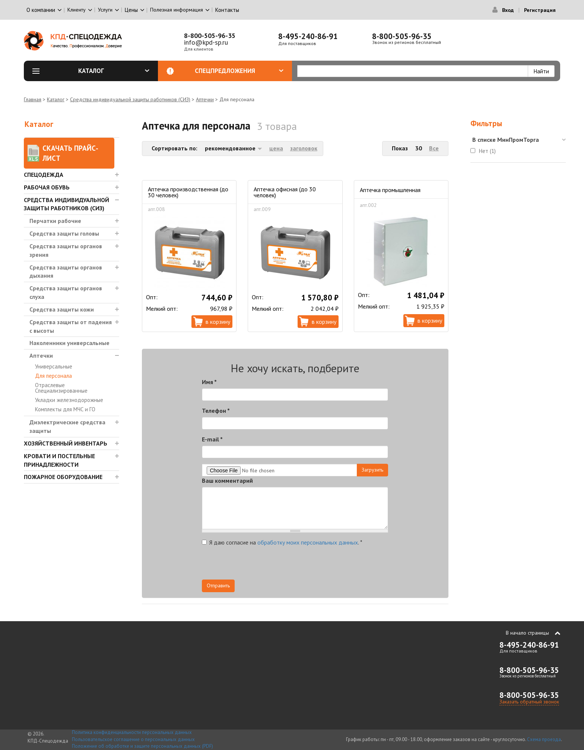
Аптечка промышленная (390, 190)
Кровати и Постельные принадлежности (59, 460)
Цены (131, 9)
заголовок (303, 148)
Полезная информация (176, 9)
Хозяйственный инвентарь (65, 443)
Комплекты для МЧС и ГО (65, 409)
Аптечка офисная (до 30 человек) (285, 192)
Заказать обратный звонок (529, 701)
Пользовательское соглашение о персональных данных (133, 739)
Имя (209, 382)
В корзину (218, 321)
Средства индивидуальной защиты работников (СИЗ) (130, 99)
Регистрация (540, 10)
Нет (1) (487, 150)
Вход (508, 10)
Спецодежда (43, 174)
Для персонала (53, 375)
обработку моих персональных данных (307, 542)
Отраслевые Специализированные (61, 388)
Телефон (216, 410)
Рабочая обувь (47, 187)
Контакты (227, 9)
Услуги (105, 9)
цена (276, 148)
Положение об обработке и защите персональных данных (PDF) (142, 746)
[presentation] (321, 565)
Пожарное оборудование (63, 477)
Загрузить (372, 469)
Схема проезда (544, 739)
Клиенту (76, 9)
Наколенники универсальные (69, 343)
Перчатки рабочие (55, 220)
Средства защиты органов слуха (65, 292)
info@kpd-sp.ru (206, 42)
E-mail (212, 439)
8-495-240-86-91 (308, 36)
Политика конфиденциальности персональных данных (132, 732)
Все (434, 148)
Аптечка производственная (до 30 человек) (188, 192)
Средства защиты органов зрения (65, 250)
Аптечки (205, 99)
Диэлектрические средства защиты (67, 426)
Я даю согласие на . (282, 542)
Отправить (218, 585)
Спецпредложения (239, 71)
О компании (40, 9)
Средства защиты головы (64, 233)
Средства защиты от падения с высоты (70, 326)
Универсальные (53, 366)
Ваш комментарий (227, 480)
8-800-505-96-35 (209, 35)
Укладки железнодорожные (69, 399)
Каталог (114, 71)
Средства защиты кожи (61, 309)
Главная (32, 99)
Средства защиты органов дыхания (65, 272)
